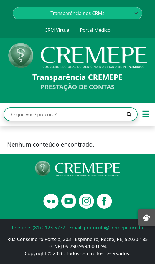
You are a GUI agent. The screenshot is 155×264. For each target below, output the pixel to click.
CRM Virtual (57, 30)
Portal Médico (95, 30)
